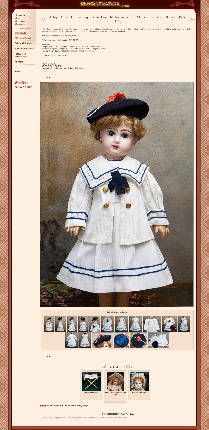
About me (21, 15)
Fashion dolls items (24, 48)
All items (19, 62)
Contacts (21, 21)
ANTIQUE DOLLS (23, 38)
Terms (20, 18)
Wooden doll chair (91, 392)
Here (42, 406)
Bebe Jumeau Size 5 (139, 392)
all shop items (18, 71)
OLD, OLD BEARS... (24, 87)
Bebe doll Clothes (23, 43)
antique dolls (47, 418)
